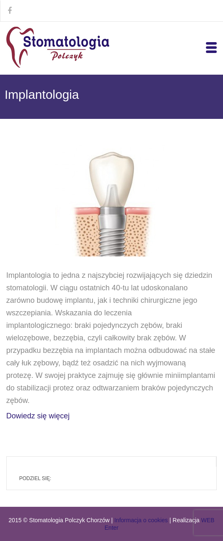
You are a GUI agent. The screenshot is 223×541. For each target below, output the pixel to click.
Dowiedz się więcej (38, 416)
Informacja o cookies (141, 520)
